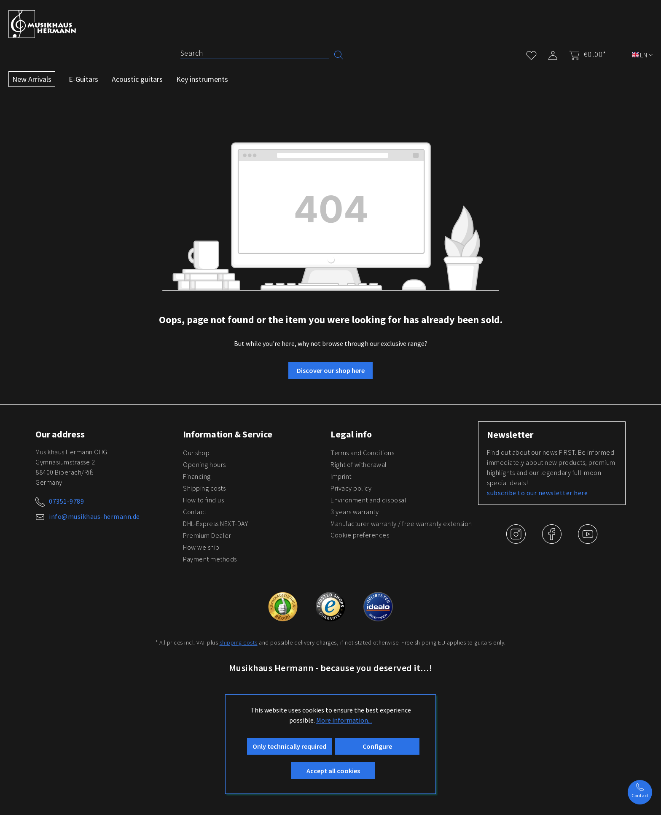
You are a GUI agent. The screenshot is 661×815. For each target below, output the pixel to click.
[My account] (553, 53)
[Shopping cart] (585, 54)
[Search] (254, 53)
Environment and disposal (368, 500)
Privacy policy (350, 488)
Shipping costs (204, 488)
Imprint (341, 476)
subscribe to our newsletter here (537, 492)
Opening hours (204, 464)
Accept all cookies (333, 770)
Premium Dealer (207, 535)
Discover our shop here (331, 370)
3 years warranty (354, 511)
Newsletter (510, 434)
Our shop (196, 452)
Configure (377, 746)
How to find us (203, 500)
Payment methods (210, 559)
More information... (344, 720)
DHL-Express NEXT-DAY (215, 523)
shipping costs (239, 642)
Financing (197, 476)
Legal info (351, 434)
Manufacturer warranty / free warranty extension (401, 523)
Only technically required (289, 746)
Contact (195, 511)
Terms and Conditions (362, 452)
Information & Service (227, 434)
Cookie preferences (359, 535)
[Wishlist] (531, 53)
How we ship (201, 547)
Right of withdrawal (358, 464)
